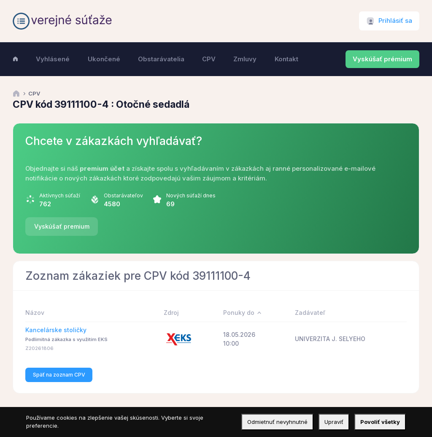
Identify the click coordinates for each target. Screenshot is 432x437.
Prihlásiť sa (395, 21)
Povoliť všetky (380, 421)
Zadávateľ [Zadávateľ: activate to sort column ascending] (310, 312)
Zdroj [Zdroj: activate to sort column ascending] (171, 312)
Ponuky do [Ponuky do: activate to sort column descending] (238, 312)
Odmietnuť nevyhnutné (277, 421)
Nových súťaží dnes (191, 195)
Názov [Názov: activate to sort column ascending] (34, 312)
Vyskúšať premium (61, 226)
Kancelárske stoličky (55, 329)
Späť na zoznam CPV (59, 374)
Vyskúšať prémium (382, 59)
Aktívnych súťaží (59, 195)
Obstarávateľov (123, 195)
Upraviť (333, 421)
